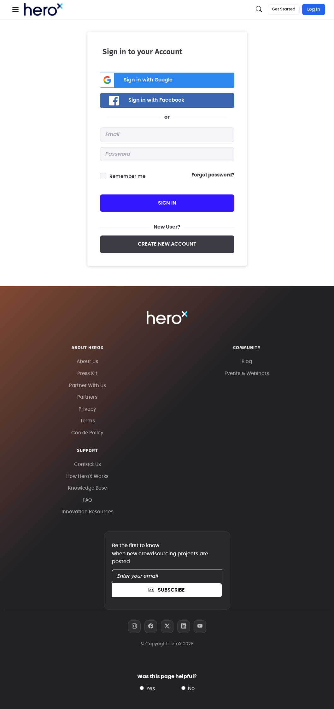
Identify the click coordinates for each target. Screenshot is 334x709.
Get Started (284, 9)
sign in (167, 203)
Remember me (127, 176)
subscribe (167, 590)
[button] (15, 9)
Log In (313, 9)
